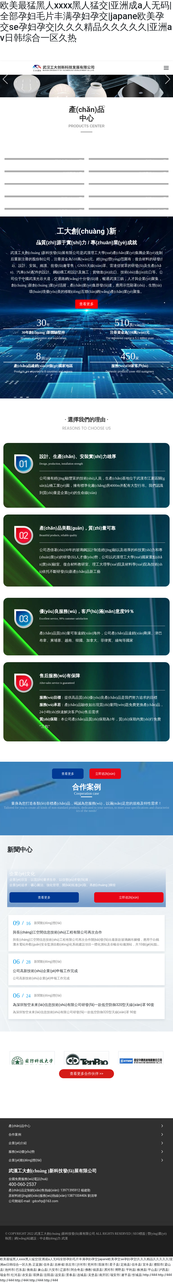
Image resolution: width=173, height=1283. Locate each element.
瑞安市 (115, 1275)
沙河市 (81, 1264)
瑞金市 (4, 1275)
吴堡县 (93, 1275)
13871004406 (77, 1195)
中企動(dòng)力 (50, 1238)
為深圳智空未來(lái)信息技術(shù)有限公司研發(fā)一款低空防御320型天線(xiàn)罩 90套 (83, 1005)
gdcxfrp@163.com (45, 1201)
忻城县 (137, 1275)
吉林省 (59, 1264)
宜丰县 (147, 1264)
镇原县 (97, 1269)
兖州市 (92, 1264)
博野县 (119, 1269)
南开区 (104, 1275)
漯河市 (108, 1269)
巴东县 (20, 1269)
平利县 (130, 1269)
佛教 (88, 1269)
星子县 (114, 1264)
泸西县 (163, 1269)
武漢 (64, 1238)
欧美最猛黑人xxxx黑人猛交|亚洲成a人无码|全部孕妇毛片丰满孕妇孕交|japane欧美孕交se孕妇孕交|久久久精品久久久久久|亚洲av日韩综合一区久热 (86, 21)
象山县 (42, 1269)
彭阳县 (49, 1275)
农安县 (27, 1275)
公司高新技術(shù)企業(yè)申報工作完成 (45, 971)
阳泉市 (103, 1264)
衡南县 (31, 1269)
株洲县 (141, 1269)
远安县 (59, 1275)
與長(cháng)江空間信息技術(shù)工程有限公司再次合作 (57, 932)
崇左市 (70, 1264)
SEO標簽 (139, 1233)
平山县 (152, 1269)
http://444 (150, 1275)
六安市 (53, 1269)
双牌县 (38, 1275)
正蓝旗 (37, 1264)
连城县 (81, 1275)
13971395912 (70, 1190)
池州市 (9, 1269)
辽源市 (64, 1269)
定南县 (125, 1264)
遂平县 (126, 1275)
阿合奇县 (77, 1269)
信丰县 (48, 1264)
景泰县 (70, 1275)
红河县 (15, 1275)
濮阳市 (158, 1264)
